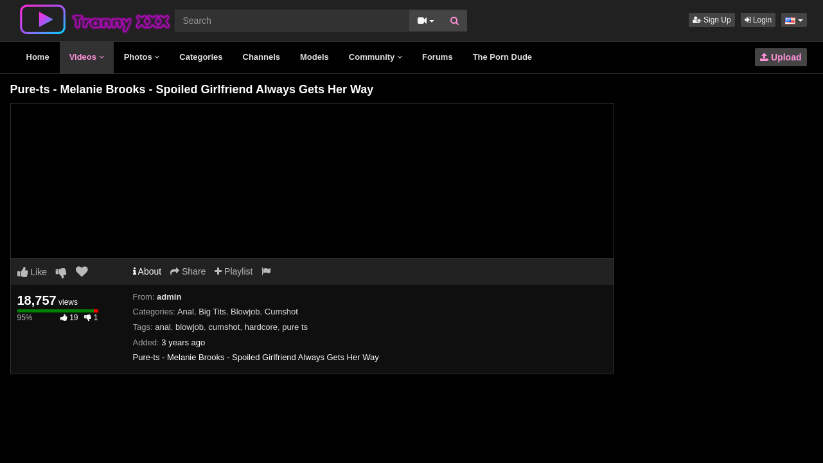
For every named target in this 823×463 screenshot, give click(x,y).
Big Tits (212, 311)
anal (163, 327)
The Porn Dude (502, 57)
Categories (200, 57)
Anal (185, 311)
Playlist (233, 271)
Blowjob (245, 311)
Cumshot (281, 311)
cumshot (224, 327)
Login (758, 19)
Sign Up (712, 19)
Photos (142, 57)
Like (32, 272)
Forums (437, 57)
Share (188, 271)
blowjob (189, 327)
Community (375, 57)
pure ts (295, 327)
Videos (86, 57)
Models (314, 57)
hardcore (261, 327)
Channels (262, 57)
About (147, 271)
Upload (780, 57)
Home (37, 57)
